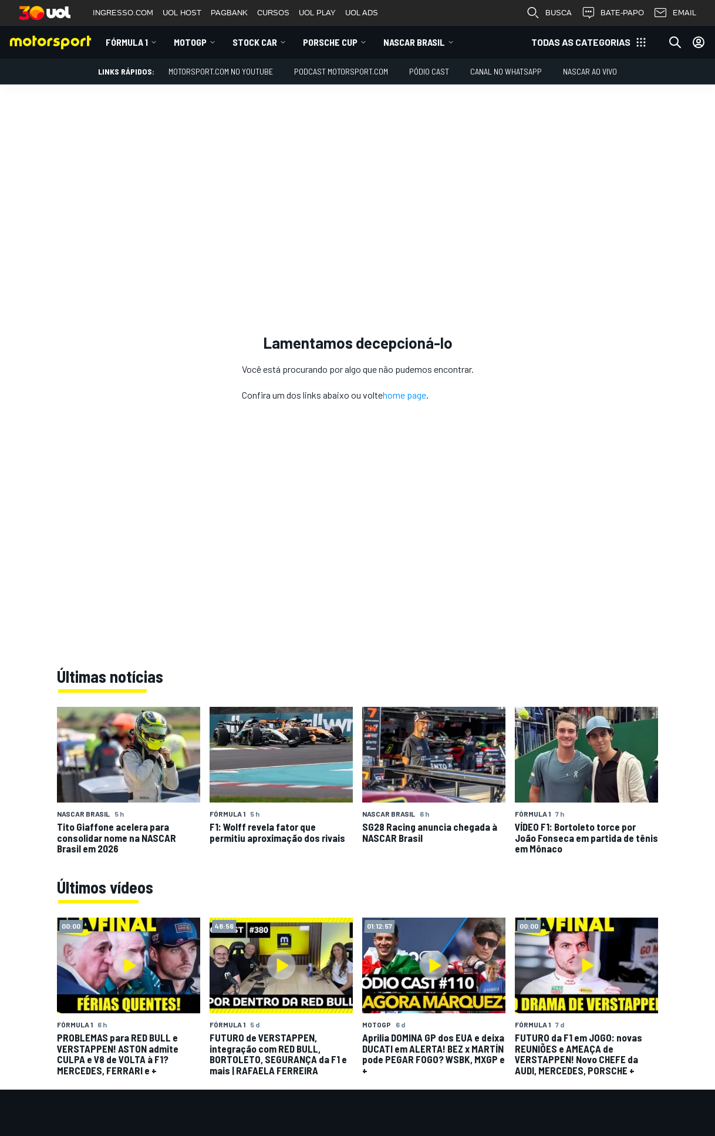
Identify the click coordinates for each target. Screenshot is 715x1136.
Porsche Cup (330, 42)
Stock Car (254, 42)
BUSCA (549, 13)
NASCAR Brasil (414, 42)
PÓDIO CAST (429, 71)
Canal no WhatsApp (506, 71)
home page (404, 394)
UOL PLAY (317, 12)
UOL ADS (361, 12)
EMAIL (674, 13)
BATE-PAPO (612, 13)
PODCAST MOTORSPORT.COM (341, 71)
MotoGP (190, 42)
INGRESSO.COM (123, 12)
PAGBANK (229, 12)
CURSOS (273, 12)
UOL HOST (182, 12)
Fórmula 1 (127, 42)
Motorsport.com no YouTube (220, 71)
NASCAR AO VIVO (590, 71)
